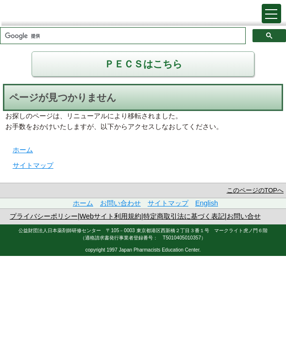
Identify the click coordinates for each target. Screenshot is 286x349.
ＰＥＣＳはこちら (143, 64)
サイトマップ (33, 165)
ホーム (23, 150)
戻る (242, 10)
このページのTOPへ (255, 190)
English (206, 203)
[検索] (122, 36)
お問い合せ (244, 216)
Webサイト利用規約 (110, 216)
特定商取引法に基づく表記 (184, 216)
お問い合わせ (120, 203)
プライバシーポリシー (44, 216)
